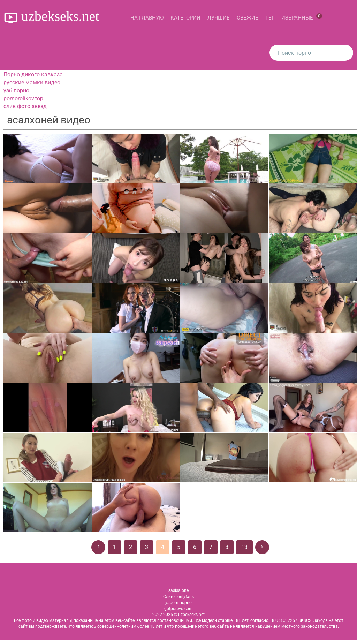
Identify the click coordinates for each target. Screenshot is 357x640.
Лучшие (218, 18)
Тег (269, 18)
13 (244, 547)
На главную (147, 18)
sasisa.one (178, 590)
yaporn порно (178, 602)
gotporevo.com (178, 608)
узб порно (16, 90)
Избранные (301, 17)
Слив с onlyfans (178, 596)
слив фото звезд (25, 106)
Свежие (247, 18)
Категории (185, 18)
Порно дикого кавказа (33, 74)
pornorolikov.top (23, 98)
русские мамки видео (31, 82)
